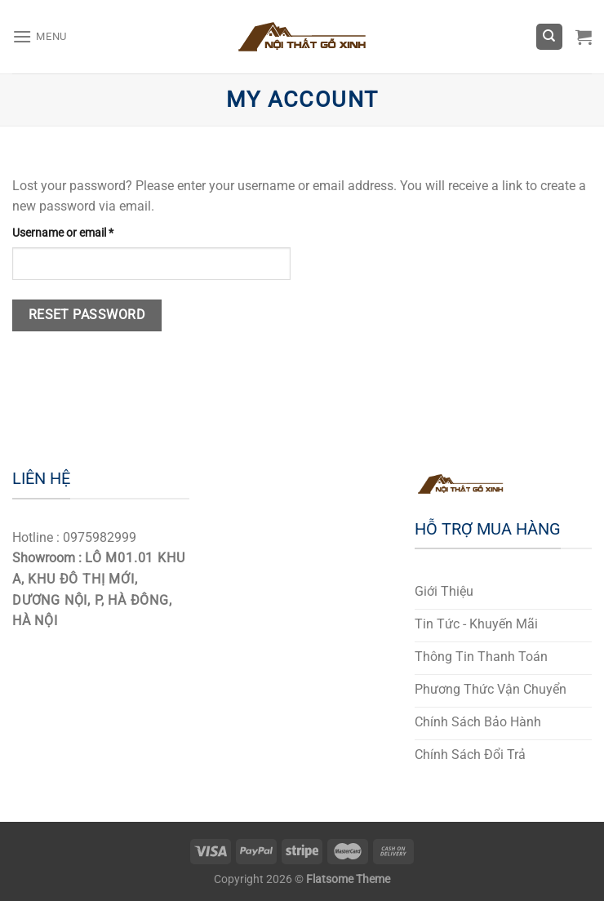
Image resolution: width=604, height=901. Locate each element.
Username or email (62, 233)
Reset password (87, 315)
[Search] (549, 37)
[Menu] (39, 36)
